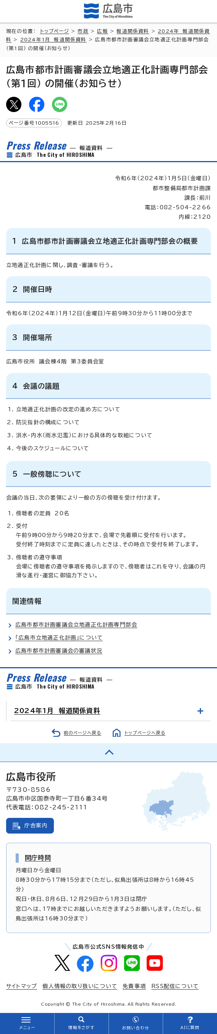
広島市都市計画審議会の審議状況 (58, 650)
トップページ (54, 31)
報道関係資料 (133, 31)
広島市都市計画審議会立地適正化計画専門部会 (76, 624)
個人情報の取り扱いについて (79, 986)
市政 (83, 31)
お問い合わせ (135, 1028)
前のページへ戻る (82, 733)
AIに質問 (190, 1027)
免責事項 (134, 986)
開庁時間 (38, 858)
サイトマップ (21, 986)
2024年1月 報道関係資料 (53, 39)
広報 (102, 31)
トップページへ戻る (145, 733)
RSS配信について (175, 986)
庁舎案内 (36, 825)
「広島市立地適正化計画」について (59, 637)
